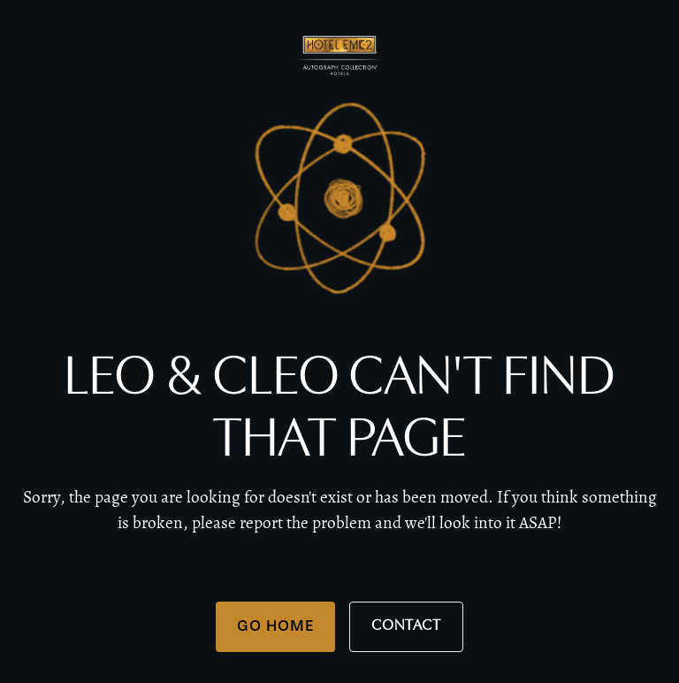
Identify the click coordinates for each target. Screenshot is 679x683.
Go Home (275, 625)
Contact (406, 625)
